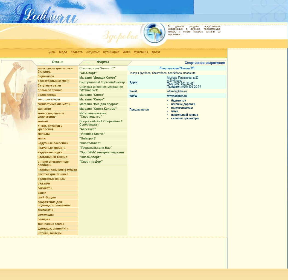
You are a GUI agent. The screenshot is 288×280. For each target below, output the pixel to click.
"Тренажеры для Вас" (95, 147)
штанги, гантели (50, 233)
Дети (126, 51)
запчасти (44, 108)
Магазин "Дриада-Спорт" (98, 77)
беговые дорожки (183, 104)
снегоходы (46, 214)
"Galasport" (87, 138)
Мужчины (141, 51)
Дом (52, 51)
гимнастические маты (54, 104)
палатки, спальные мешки (57, 169)
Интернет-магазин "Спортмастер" (92, 115)
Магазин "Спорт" (91, 94)
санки (42, 192)
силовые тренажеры (185, 118)
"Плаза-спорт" (90, 157)
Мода (63, 51)
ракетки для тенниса (53, 174)
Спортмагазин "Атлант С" (97, 68)
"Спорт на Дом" (91, 161)
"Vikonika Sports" (92, 133)
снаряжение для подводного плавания (54, 203)
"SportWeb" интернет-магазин (101, 152)
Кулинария (111, 51)
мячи (41, 138)
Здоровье (93, 51)
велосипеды (47, 94)
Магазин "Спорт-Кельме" (98, 108)
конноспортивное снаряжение (51, 115)
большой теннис (50, 90)
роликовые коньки (52, 178)
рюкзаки (44, 183)
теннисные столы (51, 223)
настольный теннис (52, 157)
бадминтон (46, 76)
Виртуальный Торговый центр (102, 82)
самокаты (45, 188)
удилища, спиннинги (53, 228)
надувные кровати (52, 147)
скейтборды (47, 197)
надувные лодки (50, 152)
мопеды (44, 133)
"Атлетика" (87, 129)
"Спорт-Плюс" (90, 143)
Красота (77, 51)
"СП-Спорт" (88, 73)
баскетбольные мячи (53, 80)
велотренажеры (49, 99)
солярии (44, 219)
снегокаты (45, 210)
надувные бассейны (53, 143)
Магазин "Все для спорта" (98, 104)
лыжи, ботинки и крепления (50, 127)
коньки (43, 121)
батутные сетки (49, 85)
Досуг (156, 51)
